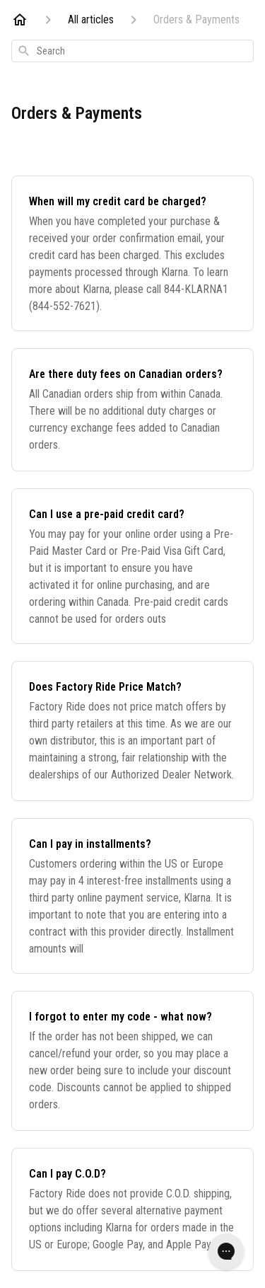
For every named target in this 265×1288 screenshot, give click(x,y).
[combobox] (132, 51)
